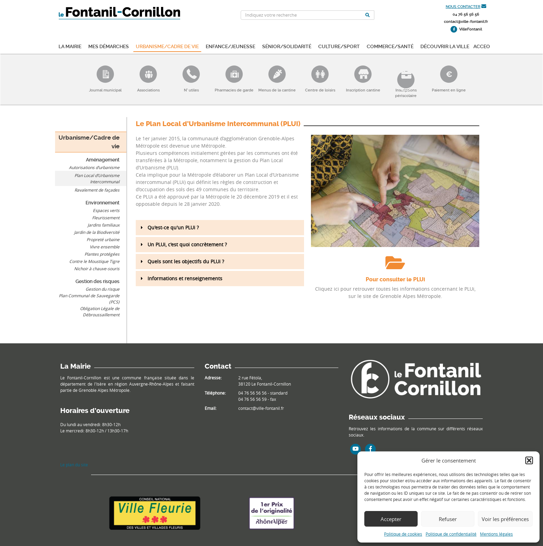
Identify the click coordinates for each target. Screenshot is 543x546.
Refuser (448, 519)
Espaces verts (106, 210)
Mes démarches (108, 46)
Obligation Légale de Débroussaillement (99, 311)
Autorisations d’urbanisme (94, 167)
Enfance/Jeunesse (230, 46)
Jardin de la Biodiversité (96, 232)
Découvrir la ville (444, 46)
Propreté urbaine (103, 239)
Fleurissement (105, 217)
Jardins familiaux (103, 225)
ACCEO (481, 46)
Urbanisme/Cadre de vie (167, 46)
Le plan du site (74, 464)
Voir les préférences (505, 519)
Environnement (102, 202)
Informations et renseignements (185, 278)
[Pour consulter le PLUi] (395, 262)
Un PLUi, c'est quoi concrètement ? (187, 244)
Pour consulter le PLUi (395, 279)
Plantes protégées (101, 254)
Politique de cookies (403, 534)
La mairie (70, 46)
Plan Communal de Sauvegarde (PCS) (89, 299)
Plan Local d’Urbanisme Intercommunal (96, 178)
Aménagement (102, 159)
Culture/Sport (339, 46)
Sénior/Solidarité (286, 46)
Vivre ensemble (104, 246)
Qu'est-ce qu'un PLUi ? (173, 227)
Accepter (391, 519)
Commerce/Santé (390, 46)
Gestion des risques (97, 281)
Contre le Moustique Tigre (94, 261)
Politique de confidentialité (451, 534)
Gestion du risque (102, 289)
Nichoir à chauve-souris (96, 268)
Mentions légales (496, 534)
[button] (529, 460)
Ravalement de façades (96, 190)
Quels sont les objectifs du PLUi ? (186, 261)
